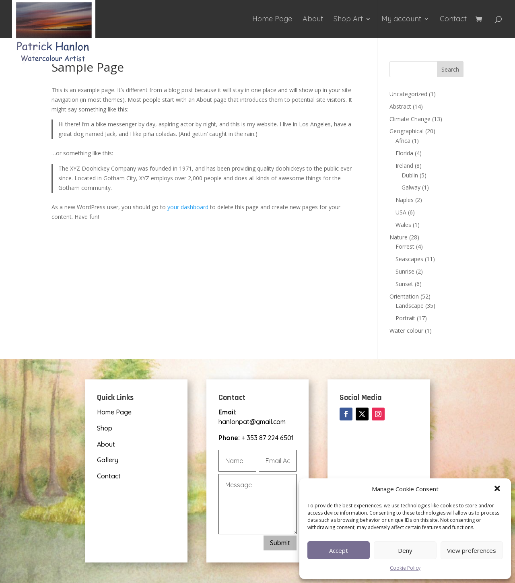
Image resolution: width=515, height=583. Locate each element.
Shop (104, 428)
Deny (405, 550)
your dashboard (187, 207)
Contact (453, 19)
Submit (280, 543)
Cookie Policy (405, 567)
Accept (338, 550)
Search (450, 69)
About (313, 19)
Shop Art (348, 19)
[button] (498, 489)
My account (401, 19)
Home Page (272, 19)
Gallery (107, 460)
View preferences (471, 550)
